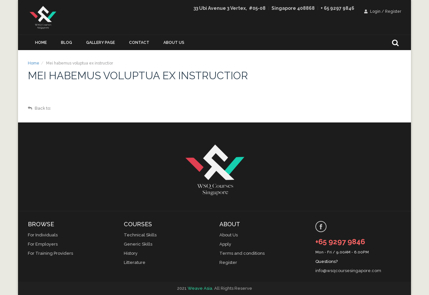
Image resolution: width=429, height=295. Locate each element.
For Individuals (43, 234)
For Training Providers (50, 253)
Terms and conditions (242, 253)
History (131, 253)
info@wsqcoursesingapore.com (348, 270)
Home (41, 42)
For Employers (43, 244)
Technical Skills (140, 234)
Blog (66, 42)
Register (228, 262)
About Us (228, 234)
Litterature (134, 262)
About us (173, 42)
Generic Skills (138, 244)
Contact (139, 42)
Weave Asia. (200, 288)
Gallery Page (100, 42)
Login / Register (382, 11)
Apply (225, 244)
